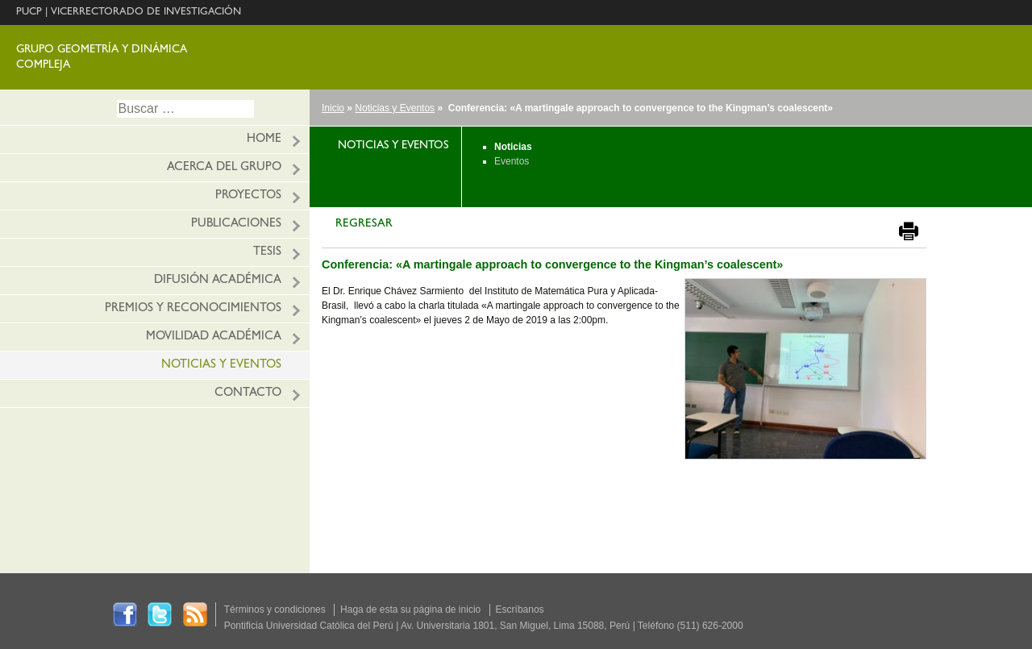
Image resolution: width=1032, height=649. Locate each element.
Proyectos (248, 196)
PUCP (29, 12)
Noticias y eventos (221, 366)
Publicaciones (236, 224)
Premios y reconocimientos (193, 309)
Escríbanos (520, 609)
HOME (264, 140)
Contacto (247, 394)
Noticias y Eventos (395, 108)
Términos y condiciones (275, 609)
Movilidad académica (213, 337)
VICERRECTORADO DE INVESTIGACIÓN (146, 12)
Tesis (267, 253)
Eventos (511, 161)
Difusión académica (217, 281)
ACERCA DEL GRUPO (224, 168)
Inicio (333, 108)
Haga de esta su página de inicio (410, 609)
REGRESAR (364, 224)
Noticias (513, 146)
